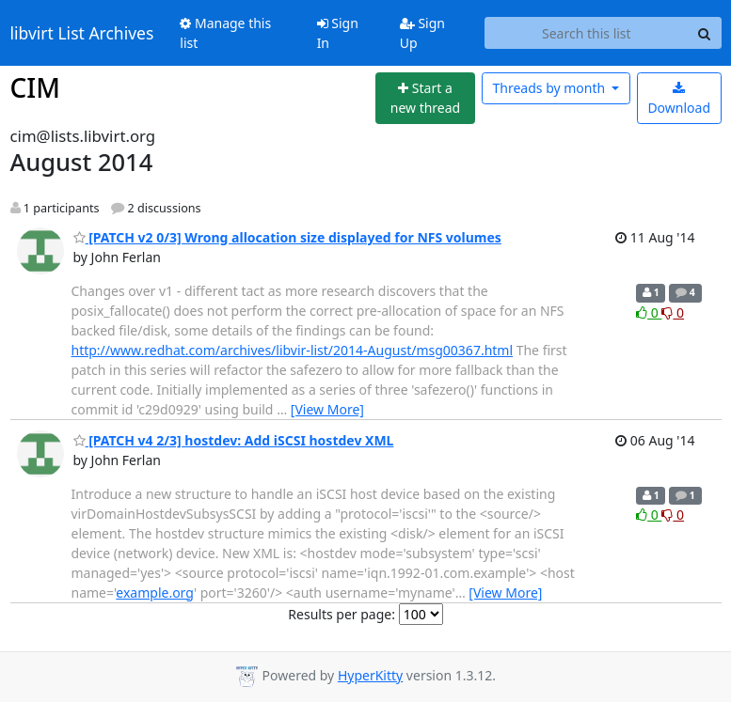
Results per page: (341, 614)
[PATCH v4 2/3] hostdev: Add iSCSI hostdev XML (233, 440)
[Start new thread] (425, 98)
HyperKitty (370, 675)
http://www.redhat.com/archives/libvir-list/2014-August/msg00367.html (293, 350)
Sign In (337, 33)
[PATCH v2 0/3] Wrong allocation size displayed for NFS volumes (287, 237)
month (550, 88)
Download (678, 99)
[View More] (327, 409)
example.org (155, 592)
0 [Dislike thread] (672, 312)
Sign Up (422, 33)
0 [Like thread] (648, 312)
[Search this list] (586, 33)
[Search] (705, 33)
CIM (35, 87)
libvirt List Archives (82, 33)
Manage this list (225, 33)
